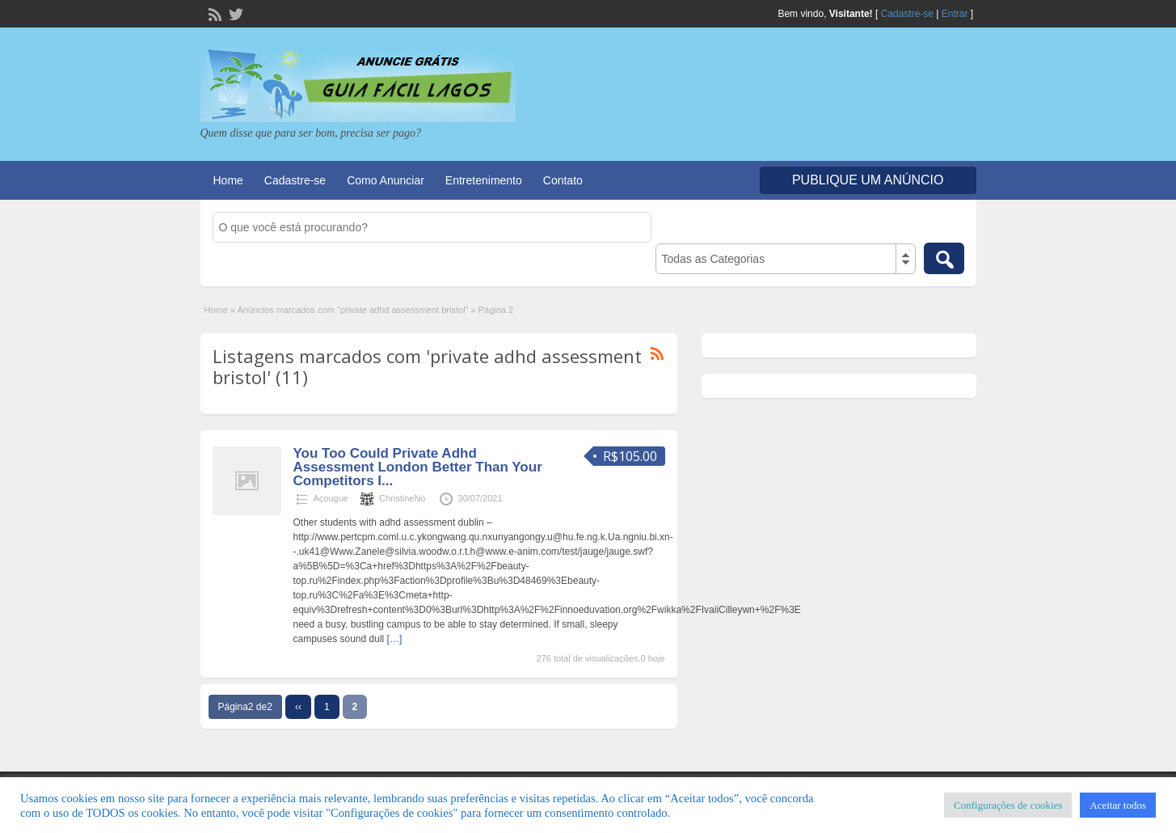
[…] (395, 639)
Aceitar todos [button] (1118, 805)
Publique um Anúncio (868, 180)
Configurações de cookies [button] (1008, 805)
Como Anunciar (385, 180)
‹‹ (298, 706)
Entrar (955, 13)
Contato (563, 180)
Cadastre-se (907, 13)
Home (228, 180)
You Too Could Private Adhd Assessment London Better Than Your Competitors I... (417, 467)
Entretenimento (483, 180)
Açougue (331, 498)
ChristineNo (402, 498)
